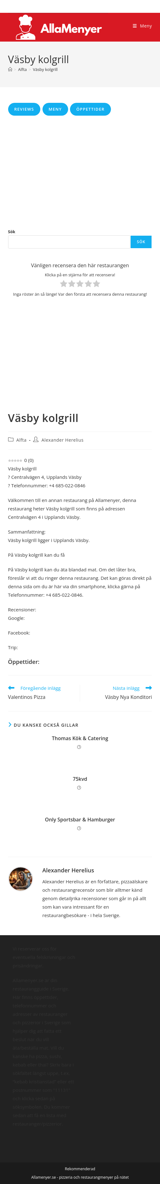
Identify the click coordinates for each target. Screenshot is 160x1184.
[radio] (63, 284)
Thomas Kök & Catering (80, 738)
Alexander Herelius (63, 440)
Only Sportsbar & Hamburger (80, 819)
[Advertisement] (80, 172)
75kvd (80, 778)
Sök (11, 231)
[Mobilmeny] (142, 26)
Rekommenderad (80, 1168)
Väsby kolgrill (45, 69)
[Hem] (10, 69)
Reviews (24, 109)
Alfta (21, 440)
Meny (55, 109)
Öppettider (90, 109)
